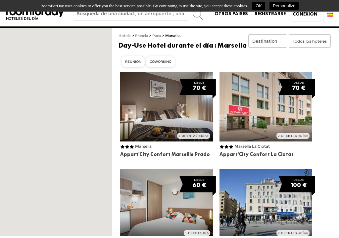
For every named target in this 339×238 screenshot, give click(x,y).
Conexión (305, 14)
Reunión (133, 62)
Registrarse (270, 13)
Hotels (125, 36)
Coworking (160, 62)
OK (259, 5)
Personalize (284, 5)
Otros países (231, 13)
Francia (141, 36)
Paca (156, 36)
